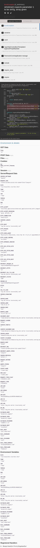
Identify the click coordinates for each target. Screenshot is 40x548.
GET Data (4, 147)
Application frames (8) (14, 21)
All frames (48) (27, 21)
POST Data (5, 155)
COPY (7, 17)
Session (4, 170)
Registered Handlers (9, 543)
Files (2, 158)
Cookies (4, 161)
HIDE (12, 17)
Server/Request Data (9, 173)
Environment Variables (10, 452)
